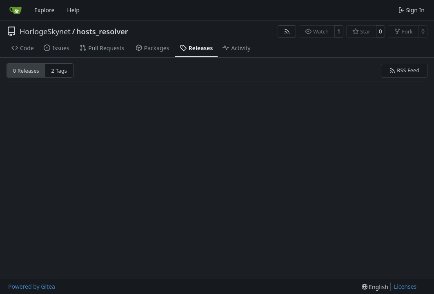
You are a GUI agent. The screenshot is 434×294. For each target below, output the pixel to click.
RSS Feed (404, 70)
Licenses (405, 286)
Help (73, 10)
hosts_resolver (102, 31)
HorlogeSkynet (45, 31)
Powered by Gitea (31, 286)
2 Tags (59, 70)
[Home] (15, 10)
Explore (44, 10)
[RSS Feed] (287, 31)
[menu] (375, 287)
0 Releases (26, 70)
